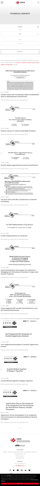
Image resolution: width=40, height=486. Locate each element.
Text (20, 39)
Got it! (20, 483)
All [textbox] (20, 34)
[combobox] (20, 33)
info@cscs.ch (20, 466)
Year (20, 30)
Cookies (8, 476)
